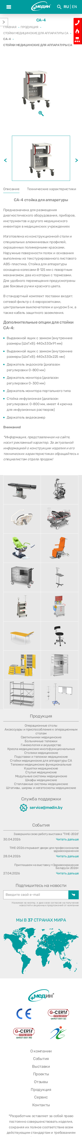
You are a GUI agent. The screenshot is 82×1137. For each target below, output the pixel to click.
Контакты (41, 1105)
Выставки (41, 1066)
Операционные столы (41, 725)
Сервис (41, 1097)
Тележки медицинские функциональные (41, 764)
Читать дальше (67, 839)
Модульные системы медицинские (41, 776)
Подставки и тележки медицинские (41, 757)
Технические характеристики (51, 189)
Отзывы (41, 1081)
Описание (11, 189)
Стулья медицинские (41, 772)
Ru (66, 6)
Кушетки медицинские (41, 768)
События (41, 1058)
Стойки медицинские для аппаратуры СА (41, 761)
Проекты (41, 1074)
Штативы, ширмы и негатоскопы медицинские (41, 788)
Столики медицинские (41, 753)
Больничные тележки (41, 741)
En (74, 6)
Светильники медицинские (41, 737)
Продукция (41, 1089)
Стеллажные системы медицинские (41, 784)
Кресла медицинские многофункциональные (41, 749)
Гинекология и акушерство (41, 745)
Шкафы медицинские (41, 780)
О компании (41, 1051)
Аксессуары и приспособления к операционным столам (41, 731)
